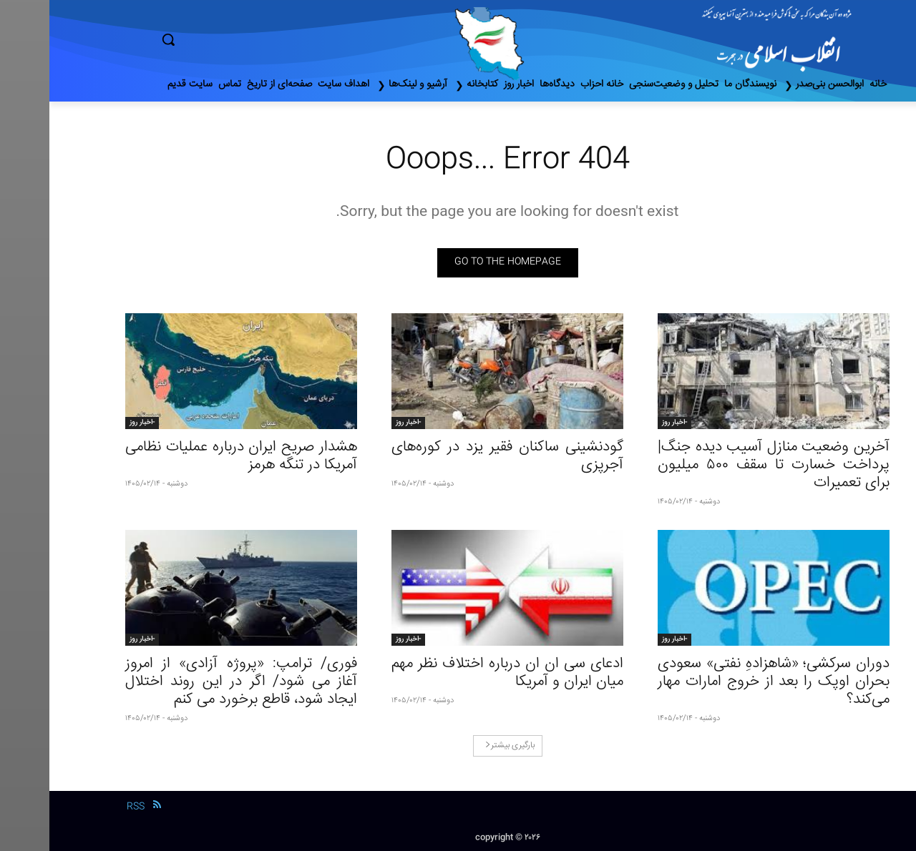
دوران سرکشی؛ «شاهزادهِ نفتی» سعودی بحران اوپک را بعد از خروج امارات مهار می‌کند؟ (724, 682)
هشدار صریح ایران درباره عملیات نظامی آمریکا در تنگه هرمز (192, 456)
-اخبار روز (625, 422)
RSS (86, 807)
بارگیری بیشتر (460, 745)
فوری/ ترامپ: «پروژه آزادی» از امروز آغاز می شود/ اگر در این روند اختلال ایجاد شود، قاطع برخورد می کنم (192, 682)
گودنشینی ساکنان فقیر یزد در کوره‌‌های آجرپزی (458, 456)
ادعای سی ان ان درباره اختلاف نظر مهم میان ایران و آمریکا (458, 673)
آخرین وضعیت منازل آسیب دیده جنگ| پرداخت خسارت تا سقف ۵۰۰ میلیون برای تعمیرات (724, 465)
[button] (229, 39)
